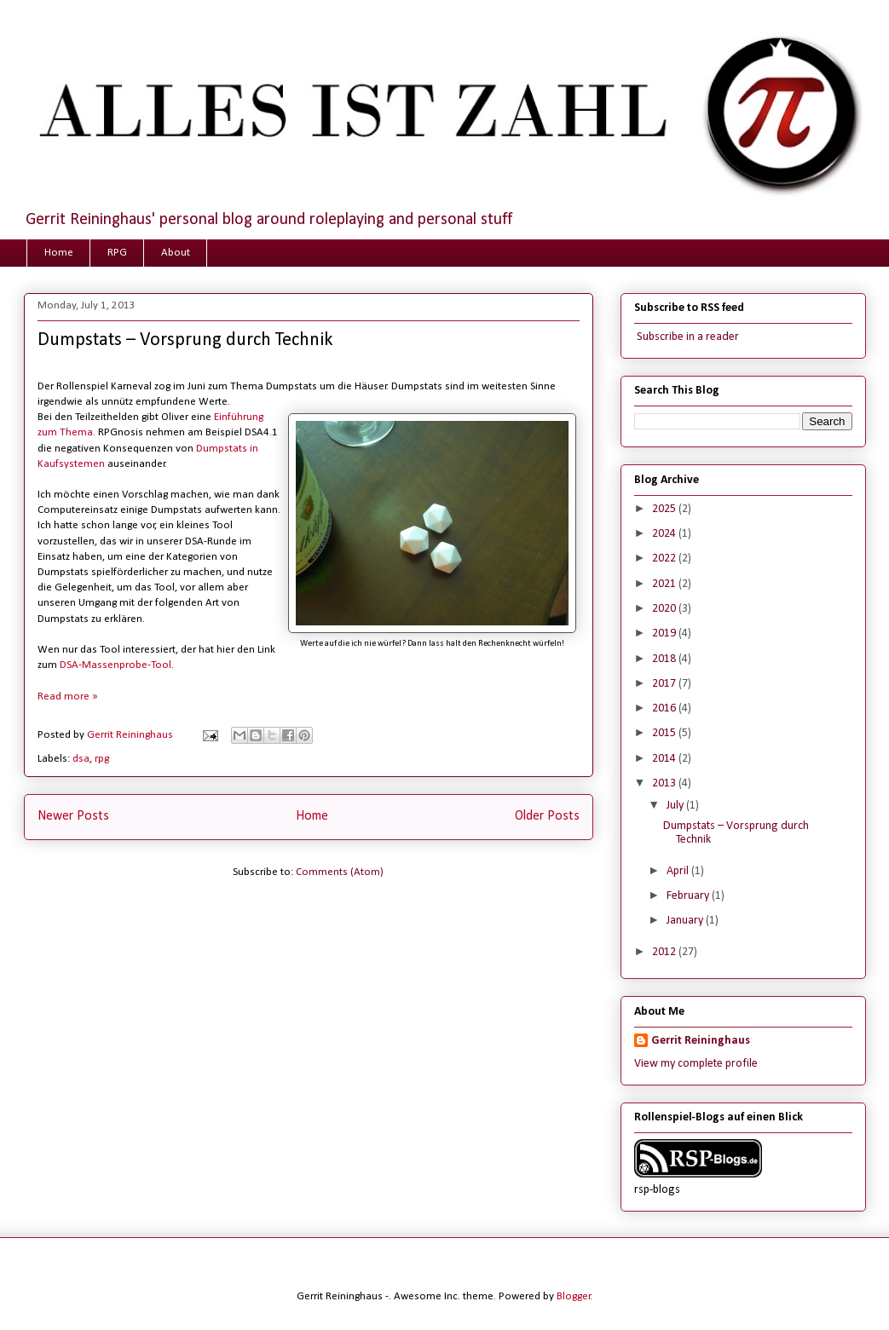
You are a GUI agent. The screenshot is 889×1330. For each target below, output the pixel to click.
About (175, 252)
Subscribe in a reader (686, 337)
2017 (665, 683)
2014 (665, 758)
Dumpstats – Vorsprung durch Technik (185, 340)
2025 (665, 509)
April (679, 871)
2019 (665, 633)
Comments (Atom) (340, 872)
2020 (665, 608)
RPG (117, 252)
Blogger (574, 1296)
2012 (665, 952)
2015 (665, 733)
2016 (665, 708)
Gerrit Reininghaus (700, 1040)
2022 (665, 558)
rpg (102, 758)
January (686, 920)
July (676, 805)
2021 (665, 584)
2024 (665, 533)
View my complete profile (696, 1063)
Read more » (68, 696)
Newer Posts (73, 816)
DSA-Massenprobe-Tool (115, 665)
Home (58, 252)
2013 (665, 783)
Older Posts (547, 816)
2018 (665, 659)
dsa (80, 758)
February (689, 896)
